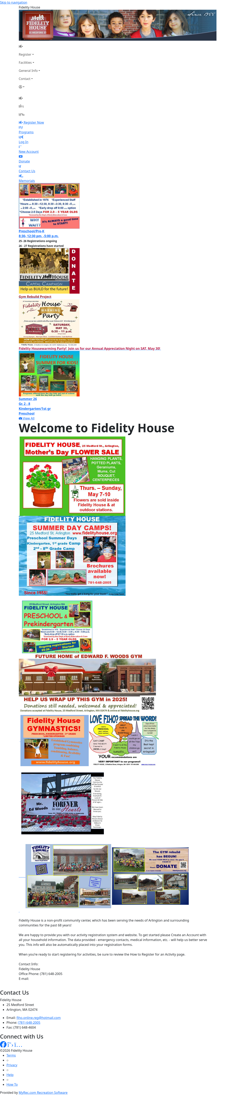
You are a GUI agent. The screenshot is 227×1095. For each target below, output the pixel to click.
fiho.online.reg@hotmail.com (39, 1017)
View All (27, 418)
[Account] (29, 87)
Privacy (11, 1065)
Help (10, 1075)
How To (12, 1084)
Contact (25, 78)
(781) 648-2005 (29, 1022)
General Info (28, 70)
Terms (11, 1055)
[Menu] (22, 114)
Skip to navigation (13, 2)
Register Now (34, 122)
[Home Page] (29, 46)
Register (25, 54)
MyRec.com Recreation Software (43, 1092)
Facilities (25, 62)
